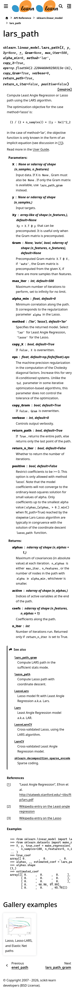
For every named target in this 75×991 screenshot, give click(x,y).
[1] (60, 143)
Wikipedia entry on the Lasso (40, 818)
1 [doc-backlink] (9, 784)
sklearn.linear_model (49, 18)
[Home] (6, 18)
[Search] (60, 6)
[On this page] (69, 6)
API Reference (22, 18)
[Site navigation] (6, 6)
